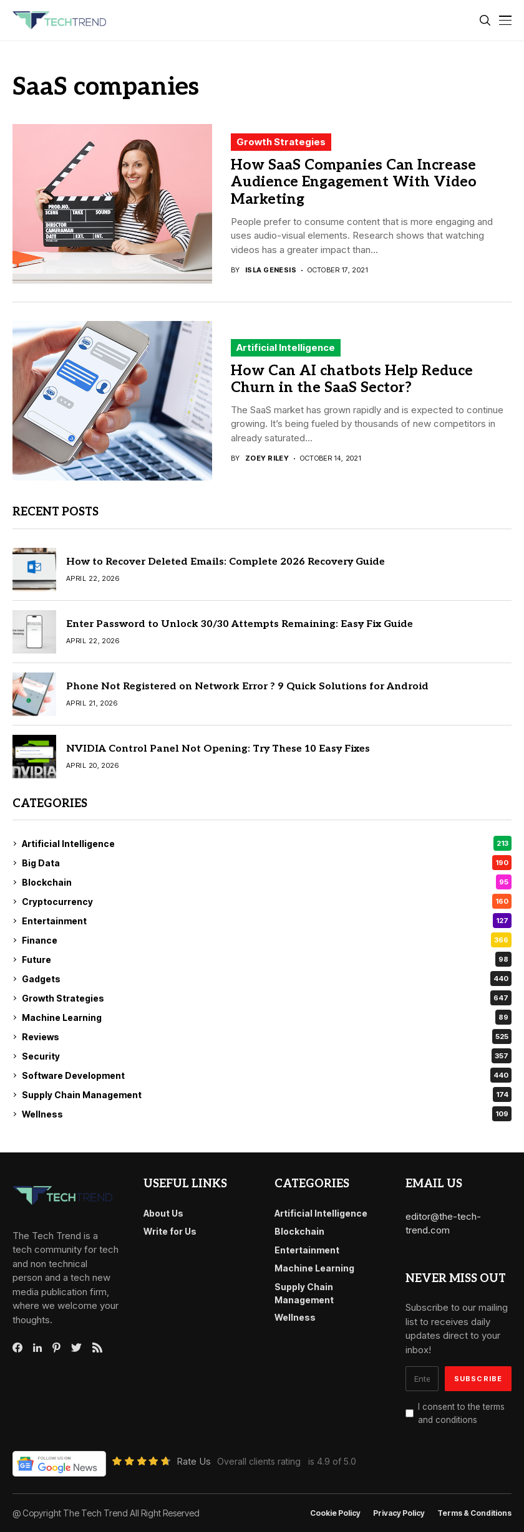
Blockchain (267, 881)
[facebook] (17, 1347)
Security (267, 1055)
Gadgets (267, 978)
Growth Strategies (281, 142)
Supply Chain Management (267, 1094)
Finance (267, 939)
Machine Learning (267, 1017)
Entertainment (267, 920)
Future (267, 959)
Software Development (267, 1075)
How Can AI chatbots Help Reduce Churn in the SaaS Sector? (352, 379)
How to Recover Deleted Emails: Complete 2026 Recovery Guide (225, 562)
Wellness (267, 1113)
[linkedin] (37, 1348)
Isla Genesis (270, 270)
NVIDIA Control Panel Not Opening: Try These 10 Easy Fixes (218, 749)
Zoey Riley (267, 458)
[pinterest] (56, 1347)
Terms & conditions (474, 1513)
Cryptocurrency (267, 901)
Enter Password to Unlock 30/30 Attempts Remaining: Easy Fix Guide (239, 624)
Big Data (267, 862)
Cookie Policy (335, 1513)
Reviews (267, 1036)
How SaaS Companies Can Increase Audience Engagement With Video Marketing (354, 182)
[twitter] (76, 1348)
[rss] (97, 1347)
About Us (163, 1213)
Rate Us (194, 1461)
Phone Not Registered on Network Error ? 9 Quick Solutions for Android (247, 686)
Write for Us (169, 1231)
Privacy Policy (399, 1513)
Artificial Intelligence (285, 347)
